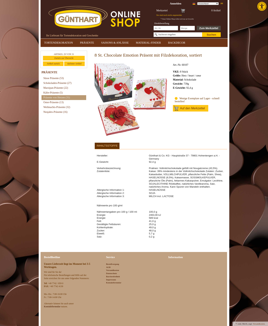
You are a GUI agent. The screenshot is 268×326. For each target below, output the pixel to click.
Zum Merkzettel (208, 28)
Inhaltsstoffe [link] (107, 145)
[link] (262, 6)
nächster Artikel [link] (74, 63)
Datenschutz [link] (111, 273)
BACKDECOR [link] (176, 42)
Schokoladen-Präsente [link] (57, 83)
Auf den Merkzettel (192, 108)
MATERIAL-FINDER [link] (148, 42)
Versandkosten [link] (112, 270)
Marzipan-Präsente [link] (55, 87)
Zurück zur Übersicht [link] (64, 58)
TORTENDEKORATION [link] (58, 42)
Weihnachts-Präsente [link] (56, 107)
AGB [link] (108, 267)
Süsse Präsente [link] (53, 78)
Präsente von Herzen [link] (56, 97)
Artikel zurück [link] (53, 63)
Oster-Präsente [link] (53, 102)
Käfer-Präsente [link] (53, 92)
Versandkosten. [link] (259, 324)
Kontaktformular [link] (113, 282)
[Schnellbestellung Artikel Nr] (166, 28)
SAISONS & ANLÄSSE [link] (115, 42)
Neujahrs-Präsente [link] (55, 112)
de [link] (222, 3)
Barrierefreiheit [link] (113, 276)
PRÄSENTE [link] (87, 42)
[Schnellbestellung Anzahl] (187, 28)
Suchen (211, 34)
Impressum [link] (111, 280)
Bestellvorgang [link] (112, 264)
